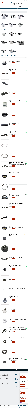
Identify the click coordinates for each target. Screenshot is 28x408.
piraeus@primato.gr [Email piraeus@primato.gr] (22, 393)
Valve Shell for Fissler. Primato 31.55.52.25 (14, 234)
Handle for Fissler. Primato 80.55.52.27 (14, 110)
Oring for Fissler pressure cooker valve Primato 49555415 (16, 337)
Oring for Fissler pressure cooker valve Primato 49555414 (16, 327)
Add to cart (13, 62)
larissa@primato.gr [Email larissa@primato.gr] (22, 401)
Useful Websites (16, 381)
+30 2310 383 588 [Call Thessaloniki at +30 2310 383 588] (22, 376)
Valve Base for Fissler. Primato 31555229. (14, 100)
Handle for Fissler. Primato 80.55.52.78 (14, 131)
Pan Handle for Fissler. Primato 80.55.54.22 (14, 172)
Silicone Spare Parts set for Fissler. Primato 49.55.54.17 (16, 203)
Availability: (25, 70)
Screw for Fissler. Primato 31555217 (13, 296)
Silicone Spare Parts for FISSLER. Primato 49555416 (16, 162)
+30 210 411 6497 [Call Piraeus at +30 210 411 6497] (22, 392)
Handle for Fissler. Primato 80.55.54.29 (14, 69)
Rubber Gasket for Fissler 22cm (13, 141)
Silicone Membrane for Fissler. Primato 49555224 (15, 265)
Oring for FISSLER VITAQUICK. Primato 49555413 (15, 358)
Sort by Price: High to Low (4, 57)
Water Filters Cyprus (17, 377)
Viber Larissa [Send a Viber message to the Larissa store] (21, 402)
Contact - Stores (16, 373)
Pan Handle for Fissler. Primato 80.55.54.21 (14, 224)
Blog (15, 378)
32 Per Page (8, 57)
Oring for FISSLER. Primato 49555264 (14, 275)
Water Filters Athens (17, 385)
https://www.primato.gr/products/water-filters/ (4, 387)
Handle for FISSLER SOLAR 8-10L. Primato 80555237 (16, 193)
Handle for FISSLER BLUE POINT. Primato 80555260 (16, 79)
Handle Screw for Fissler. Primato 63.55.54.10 (15, 306)
